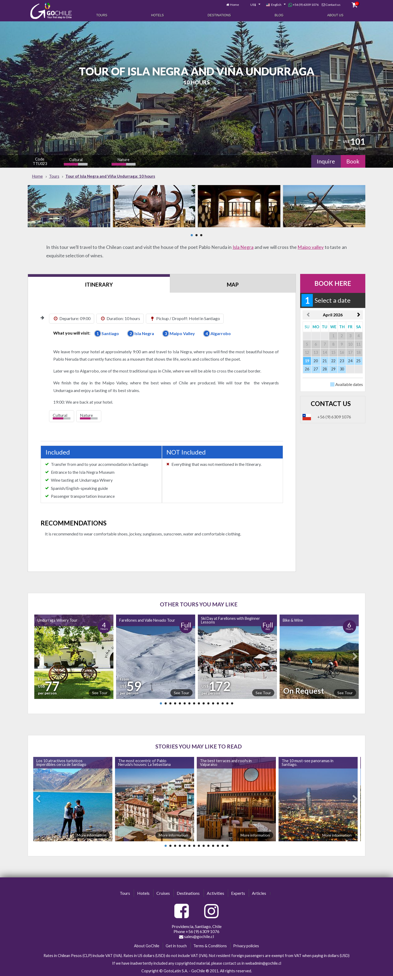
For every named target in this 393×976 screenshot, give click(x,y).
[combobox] (252, 4)
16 (232, 703)
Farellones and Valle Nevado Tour (147, 620)
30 (342, 369)
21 (325, 361)
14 (223, 703)
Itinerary (99, 284)
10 (204, 703)
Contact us (333, 5)
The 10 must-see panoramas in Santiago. (307, 762)
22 (333, 361)
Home (234, 5)
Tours (101, 15)
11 (208, 703)
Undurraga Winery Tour (57, 620)
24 (350, 361)
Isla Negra (243, 247)
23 (342, 361)
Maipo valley (311, 247)
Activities (215, 893)
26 (307, 369)
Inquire (326, 161)
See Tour (99, 692)
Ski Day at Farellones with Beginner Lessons (230, 620)
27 (316, 369)
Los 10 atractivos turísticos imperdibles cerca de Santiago (61, 762)
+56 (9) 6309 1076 (303, 5)
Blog (279, 15)
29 (333, 369)
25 (358, 361)
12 (213, 703)
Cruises (163, 893)
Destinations (219, 15)
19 (307, 361)
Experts (238, 893)
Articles (259, 893)
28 (325, 369)
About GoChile (146, 946)
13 (218, 703)
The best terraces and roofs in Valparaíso (226, 762)
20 (316, 361)
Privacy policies (246, 946)
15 (227, 703)
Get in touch (176, 946)
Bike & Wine (293, 620)
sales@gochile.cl (196, 936)
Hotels (157, 15)
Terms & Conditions (210, 946)
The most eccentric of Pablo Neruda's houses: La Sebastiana (144, 762)
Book (353, 161)
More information (91, 835)
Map (233, 284)
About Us (335, 15)
